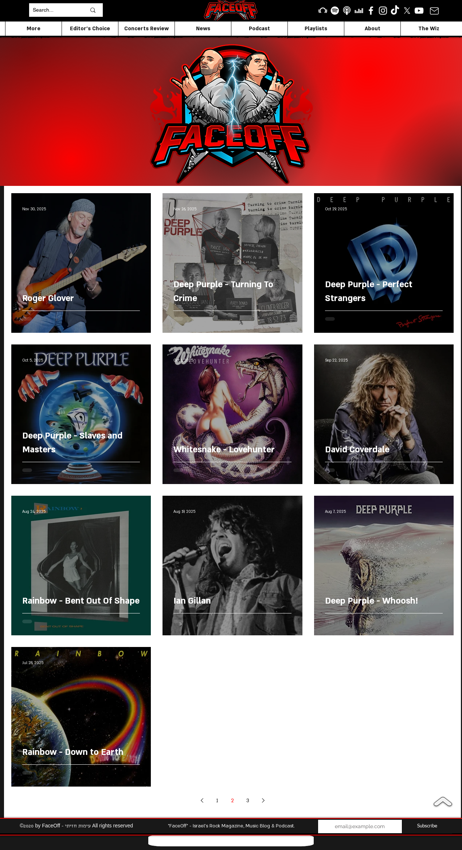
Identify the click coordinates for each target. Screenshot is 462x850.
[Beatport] (322, 10)
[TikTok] (394, 10)
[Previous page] (201, 800)
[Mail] (434, 10)
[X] (407, 10)
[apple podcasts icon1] (346, 10)
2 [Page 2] (232, 800)
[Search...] (54, 10)
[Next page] (263, 800)
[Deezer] (358, 10)
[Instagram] (382, 10)
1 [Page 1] (217, 800)
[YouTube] (419, 10)
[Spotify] (334, 10)
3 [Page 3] (247, 800)
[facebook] (370, 10)
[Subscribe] (427, 826)
